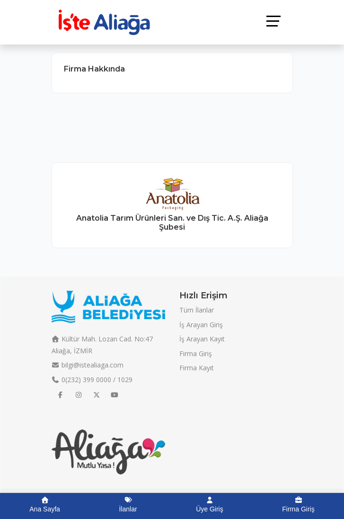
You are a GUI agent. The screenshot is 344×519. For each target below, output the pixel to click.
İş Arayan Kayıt (202, 338)
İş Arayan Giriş (201, 324)
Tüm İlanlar (196, 309)
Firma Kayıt (196, 367)
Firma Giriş (195, 353)
